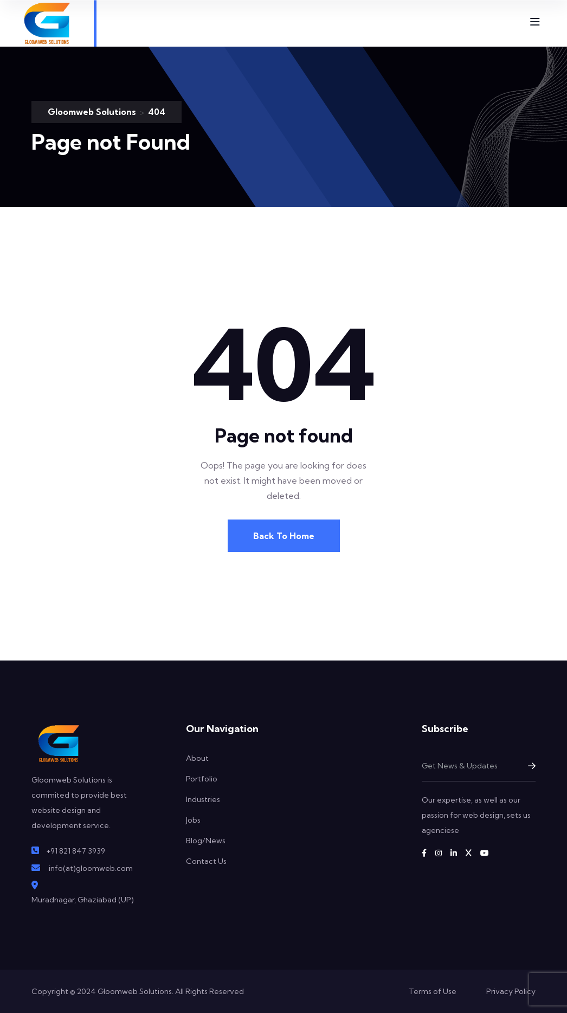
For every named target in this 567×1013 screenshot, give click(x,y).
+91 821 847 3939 (75, 851)
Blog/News (205, 840)
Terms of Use (432, 991)
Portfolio (201, 779)
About (197, 758)
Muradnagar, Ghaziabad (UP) (82, 900)
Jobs (193, 820)
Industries (203, 799)
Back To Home (283, 535)
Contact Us (206, 861)
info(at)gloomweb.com (91, 868)
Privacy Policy (511, 991)
